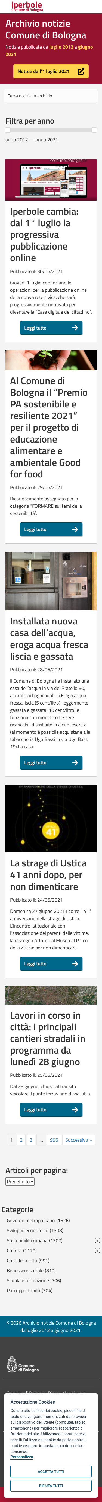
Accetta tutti (51, 1472)
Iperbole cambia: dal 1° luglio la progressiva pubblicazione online (44, 234)
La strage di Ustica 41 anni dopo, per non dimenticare (48, 874)
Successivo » (78, 1140)
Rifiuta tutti (51, 1486)
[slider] (8, 130)
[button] (51, 71)
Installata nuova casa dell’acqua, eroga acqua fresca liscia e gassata (49, 638)
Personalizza (21, 1457)
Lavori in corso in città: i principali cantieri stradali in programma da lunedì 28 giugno (47, 1038)
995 (54, 1140)
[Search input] (51, 95)
